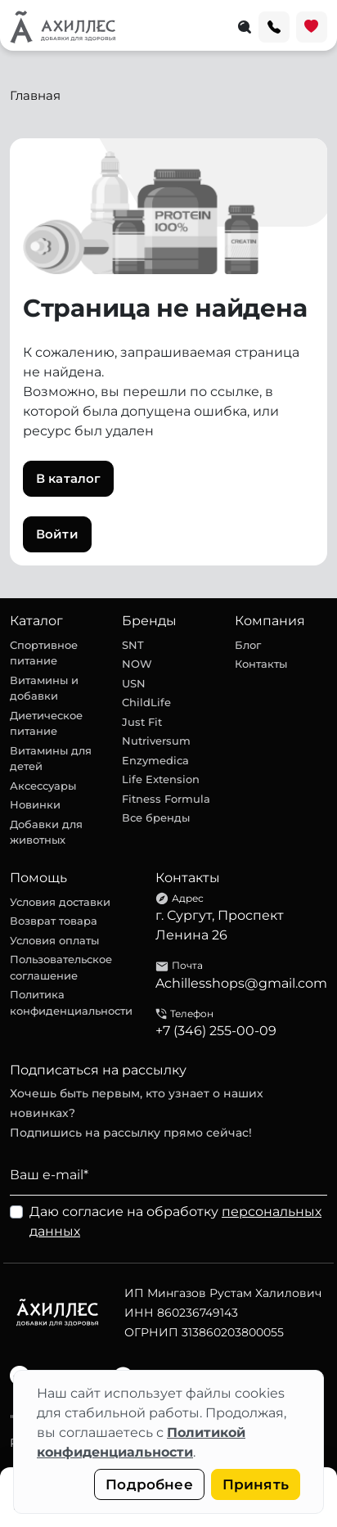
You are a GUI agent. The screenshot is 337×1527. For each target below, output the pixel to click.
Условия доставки (60, 901)
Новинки (35, 804)
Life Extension (161, 779)
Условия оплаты (54, 940)
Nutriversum (156, 740)
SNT (133, 644)
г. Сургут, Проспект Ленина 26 (219, 925)
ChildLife (146, 702)
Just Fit (142, 721)
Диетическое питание (46, 723)
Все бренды (156, 817)
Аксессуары (43, 785)
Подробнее (149, 1484)
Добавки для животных (46, 832)
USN (134, 683)
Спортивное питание (44, 653)
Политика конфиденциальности (71, 1002)
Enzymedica (155, 760)
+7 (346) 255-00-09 (215, 1030)
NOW (137, 663)
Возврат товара (53, 920)
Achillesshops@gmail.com (241, 983)
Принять (255, 1484)
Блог (248, 644)
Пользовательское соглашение (61, 967)
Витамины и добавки (44, 688)
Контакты (261, 663)
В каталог (68, 478)
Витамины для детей (51, 758)
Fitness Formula (166, 798)
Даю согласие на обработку (175, 1221)
